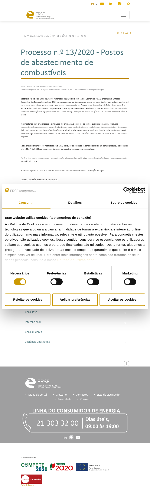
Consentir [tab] (26, 202)
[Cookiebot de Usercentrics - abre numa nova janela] (126, 190)
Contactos (82, 394)
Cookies (84, 399)
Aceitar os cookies (122, 299)
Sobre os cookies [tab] (123, 202)
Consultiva (75, 312)
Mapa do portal (37, 394)
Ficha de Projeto (27, 485)
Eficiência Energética (75, 342)
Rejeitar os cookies (27, 299)
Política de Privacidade (76, 260)
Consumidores (33, 332)
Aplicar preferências (75, 299)
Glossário (61, 394)
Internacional (75, 322)
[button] (128, 3)
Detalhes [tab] (75, 202)
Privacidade (64, 399)
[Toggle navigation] (124, 15)
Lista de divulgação (108, 394)
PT (93, 4)
